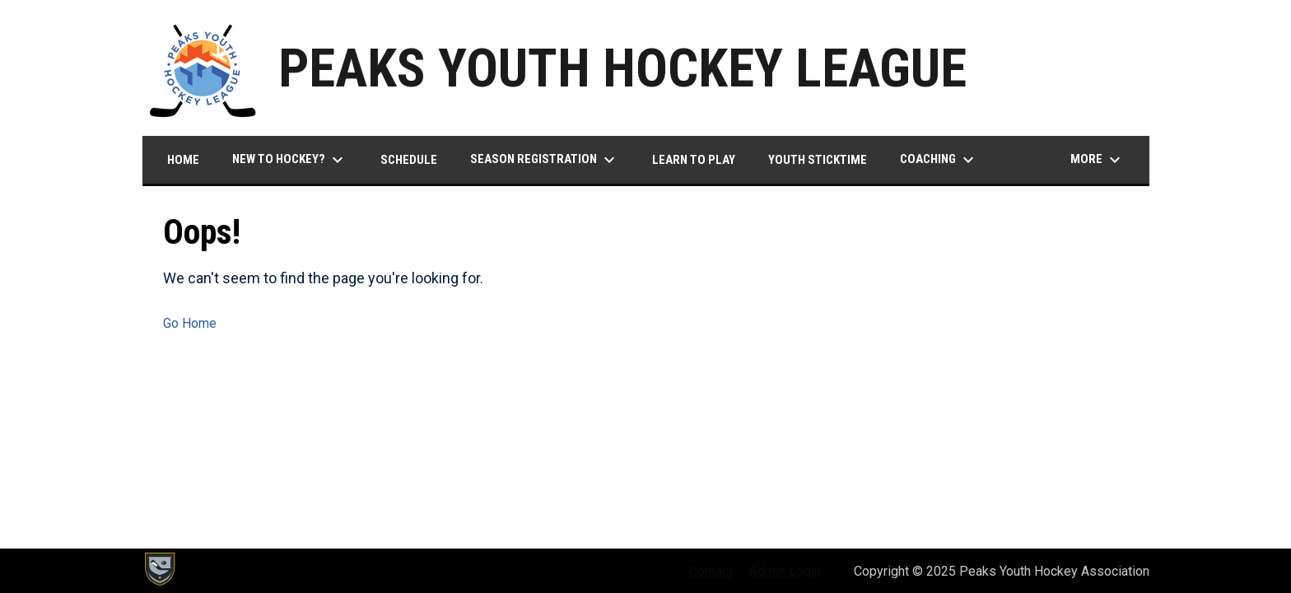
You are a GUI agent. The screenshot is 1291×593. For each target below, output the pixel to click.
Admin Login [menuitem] (785, 571)
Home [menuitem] (183, 159)
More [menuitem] (1097, 160)
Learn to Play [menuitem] (693, 159)
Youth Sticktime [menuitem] (817, 159)
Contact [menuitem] (711, 571)
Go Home (190, 323)
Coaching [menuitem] (939, 160)
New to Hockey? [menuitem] (289, 160)
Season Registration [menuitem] (544, 160)
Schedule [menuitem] (408, 159)
